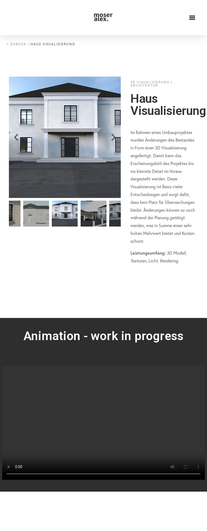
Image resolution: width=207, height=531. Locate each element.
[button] (192, 17)
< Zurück (16, 44)
